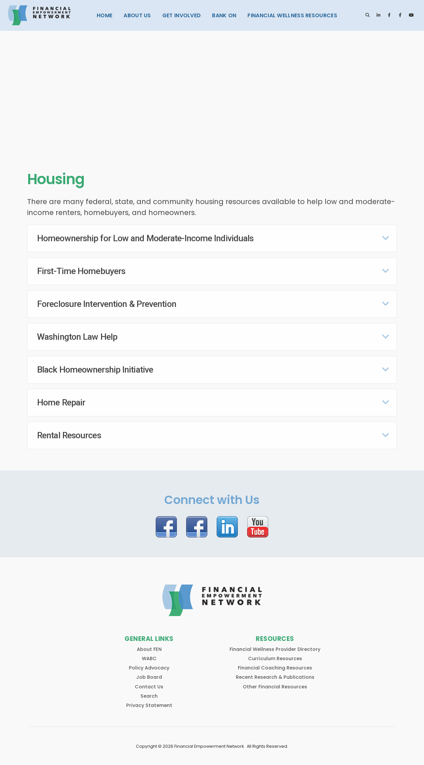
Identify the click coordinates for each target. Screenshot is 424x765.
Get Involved (181, 15)
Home (104, 15)
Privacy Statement (149, 702)
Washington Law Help (77, 335)
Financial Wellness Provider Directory (275, 646)
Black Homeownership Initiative (95, 368)
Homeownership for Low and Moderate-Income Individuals (145, 237)
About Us (137, 15)
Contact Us (149, 683)
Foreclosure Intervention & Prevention (106, 302)
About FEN (149, 646)
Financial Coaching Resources (275, 664)
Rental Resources (69, 434)
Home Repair (61, 401)
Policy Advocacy (149, 664)
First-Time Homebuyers (81, 269)
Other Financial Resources (275, 683)
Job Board (149, 674)
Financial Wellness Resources (292, 15)
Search (149, 692)
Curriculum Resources (275, 655)
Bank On (224, 15)
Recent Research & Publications (275, 674)
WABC (149, 655)
